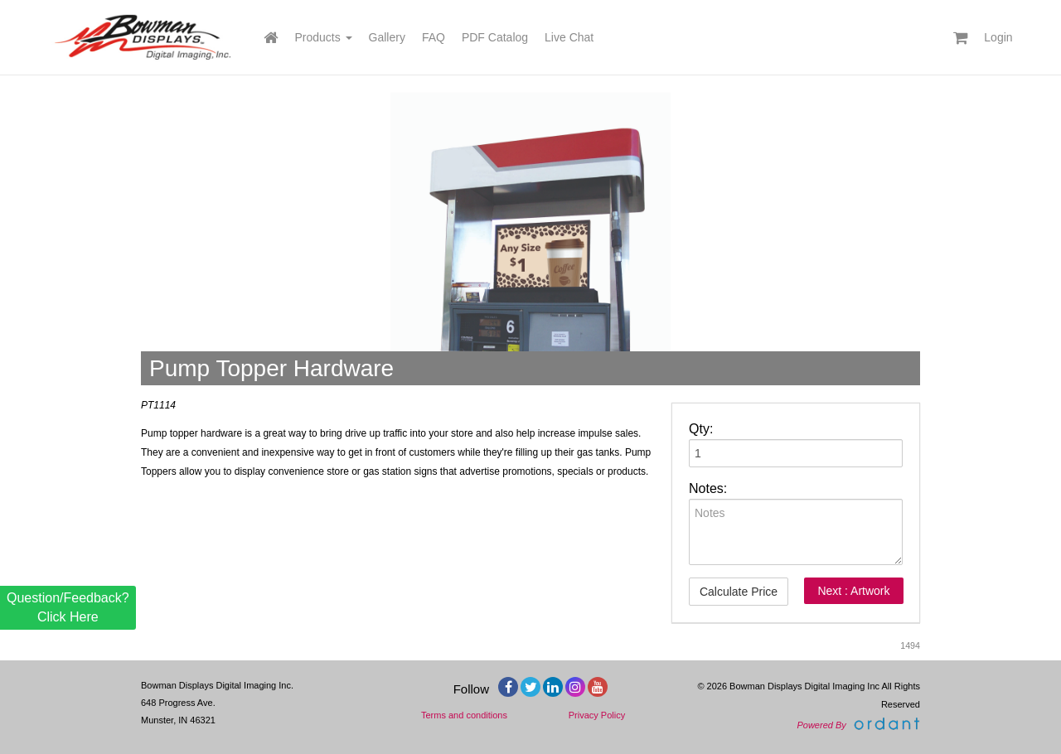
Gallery (387, 37)
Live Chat (569, 37)
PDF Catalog (495, 37)
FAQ (433, 37)
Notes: (708, 488)
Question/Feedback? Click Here (68, 607)
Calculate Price (739, 591)
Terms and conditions (464, 715)
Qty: (701, 429)
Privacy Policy (597, 715)
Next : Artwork (853, 590)
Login (998, 37)
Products (322, 37)
